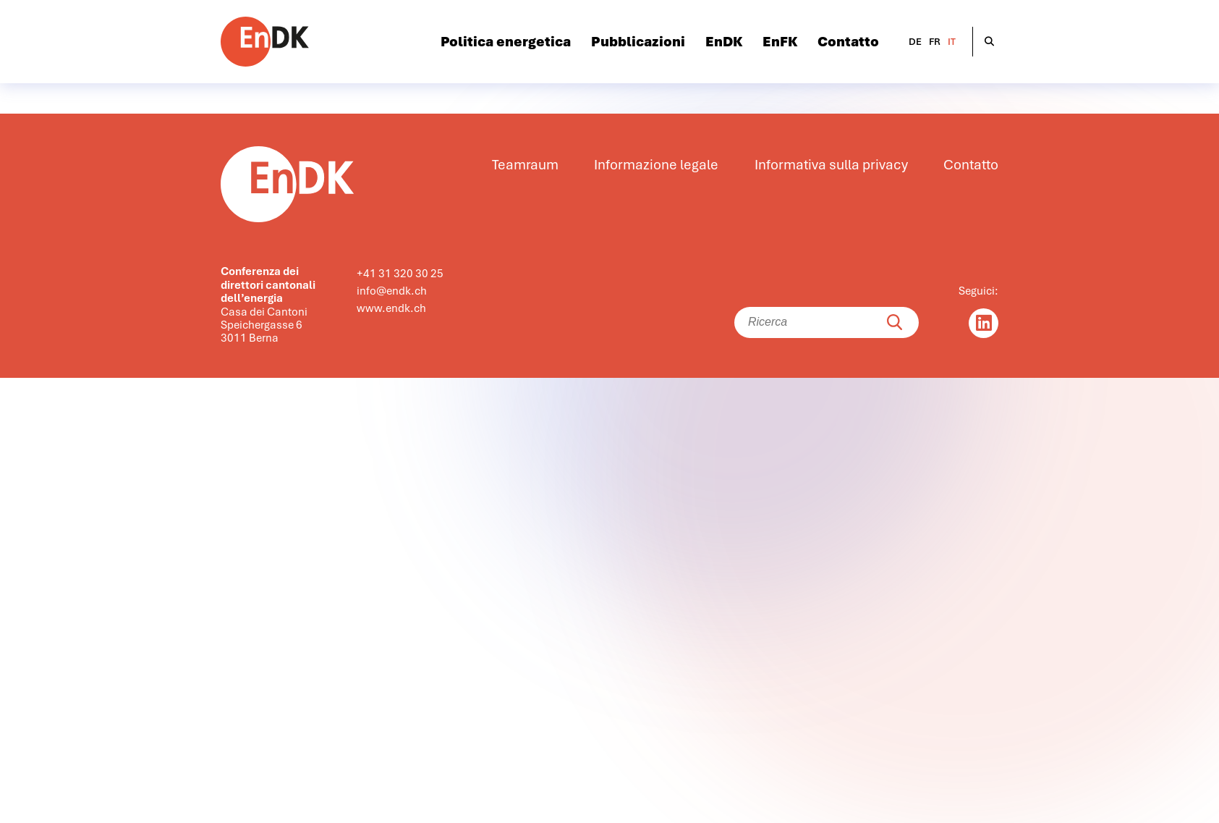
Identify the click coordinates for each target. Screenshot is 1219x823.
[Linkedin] (983, 323)
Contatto (848, 42)
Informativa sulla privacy (831, 165)
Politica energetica (506, 42)
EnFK (780, 42)
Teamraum (525, 165)
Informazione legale (656, 165)
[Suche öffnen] (989, 42)
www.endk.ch (391, 308)
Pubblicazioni (638, 42)
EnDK (723, 42)
